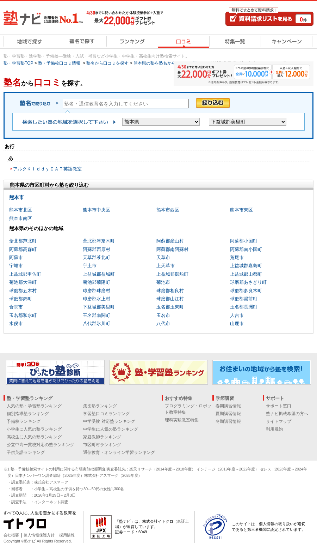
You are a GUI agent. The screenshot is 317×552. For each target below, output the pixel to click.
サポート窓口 (278, 405)
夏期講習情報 (228, 413)
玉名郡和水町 (23, 315)
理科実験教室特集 (182, 420)
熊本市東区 (241, 209)
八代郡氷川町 (96, 323)
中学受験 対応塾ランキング (109, 421)
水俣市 (16, 323)
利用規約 (274, 429)
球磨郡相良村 (170, 290)
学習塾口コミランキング (106, 413)
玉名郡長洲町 (243, 307)
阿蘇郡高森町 (23, 249)
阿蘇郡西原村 (96, 249)
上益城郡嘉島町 (246, 265)
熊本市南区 (20, 218)
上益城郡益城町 (99, 274)
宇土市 (90, 265)
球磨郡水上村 (96, 298)
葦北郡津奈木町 (99, 241)
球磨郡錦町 (20, 298)
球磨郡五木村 (23, 290)
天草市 (163, 257)
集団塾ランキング (100, 405)
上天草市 (165, 265)
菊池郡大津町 (23, 282)
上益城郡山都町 (246, 274)
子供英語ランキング (26, 452)
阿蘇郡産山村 (170, 241)
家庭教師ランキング (102, 436)
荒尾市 (237, 257)
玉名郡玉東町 (170, 307)
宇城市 (16, 265)
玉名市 (163, 315)
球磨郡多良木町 (246, 290)
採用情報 (67, 535)
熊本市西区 (167, 209)
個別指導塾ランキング (28, 413)
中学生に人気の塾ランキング (110, 429)
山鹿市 (237, 323)
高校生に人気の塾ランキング (34, 436)
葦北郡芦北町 (23, 241)
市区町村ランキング (102, 444)
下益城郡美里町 (99, 307)
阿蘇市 (16, 257)
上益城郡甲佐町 (25, 274)
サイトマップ (278, 421)
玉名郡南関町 (96, 315)
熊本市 (16, 197)
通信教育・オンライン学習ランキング (119, 452)
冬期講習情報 (228, 421)
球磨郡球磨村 (96, 290)
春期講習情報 (228, 405)
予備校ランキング (24, 421)
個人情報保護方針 (39, 535)
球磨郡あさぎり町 (248, 282)
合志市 (16, 307)
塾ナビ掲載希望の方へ (287, 413)
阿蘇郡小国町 (243, 241)
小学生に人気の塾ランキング (34, 429)
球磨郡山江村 (170, 298)
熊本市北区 (20, 209)
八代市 (163, 323)
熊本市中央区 (96, 209)
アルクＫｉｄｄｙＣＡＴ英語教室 (47, 169)
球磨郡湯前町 (243, 298)
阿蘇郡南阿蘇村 (172, 249)
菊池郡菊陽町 (96, 282)
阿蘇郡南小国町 (246, 249)
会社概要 (11, 535)
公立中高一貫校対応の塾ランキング (40, 444)
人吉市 (237, 315)
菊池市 (163, 282)
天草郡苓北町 (96, 257)
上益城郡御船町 (172, 274)
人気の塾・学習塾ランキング (34, 405)
